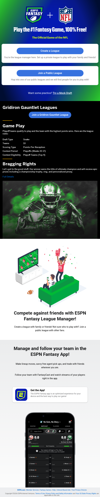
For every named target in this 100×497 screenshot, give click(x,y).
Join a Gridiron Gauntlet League (50, 114)
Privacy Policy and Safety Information (59, 491)
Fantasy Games (45, 487)
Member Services (32, 487)
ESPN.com (21, 487)
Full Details (8, 174)
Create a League (50, 50)
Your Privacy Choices (79, 487)
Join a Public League (50, 73)
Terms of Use (40, 491)
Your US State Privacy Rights (86, 491)
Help (54, 487)
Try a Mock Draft (62, 93)
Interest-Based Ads (63, 487)
